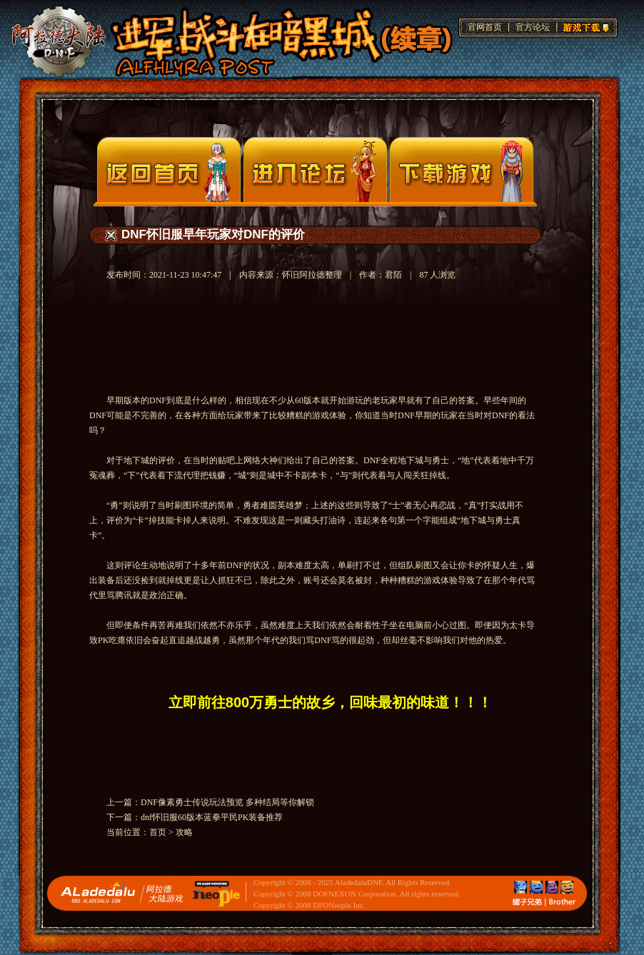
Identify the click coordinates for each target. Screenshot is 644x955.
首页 (157, 832)
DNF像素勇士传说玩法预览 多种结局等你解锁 (227, 802)
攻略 (184, 832)
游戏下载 (584, 25)
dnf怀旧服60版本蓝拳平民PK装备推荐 (212, 817)
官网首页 (485, 27)
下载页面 (461, 169)
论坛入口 (315, 169)
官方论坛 (532, 27)
